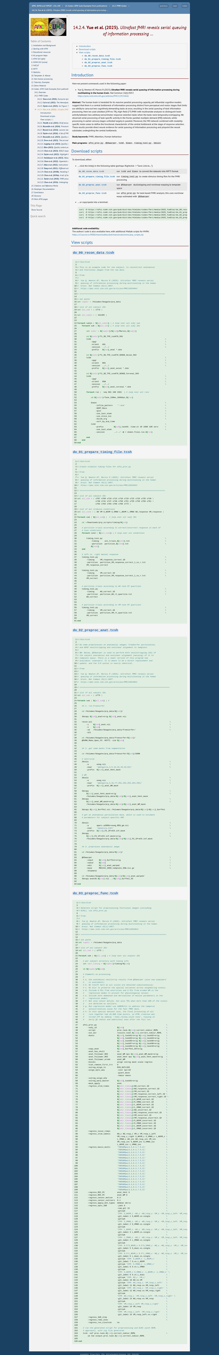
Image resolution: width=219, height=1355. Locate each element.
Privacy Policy (95, 1352)
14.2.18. (53, 168)
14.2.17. (53, 165)
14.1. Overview (40, 92)
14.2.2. (53, 102)
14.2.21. (53, 178)
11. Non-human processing (42, 79)
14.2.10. (53, 140)
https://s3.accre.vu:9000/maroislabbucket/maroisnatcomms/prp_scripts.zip (108, 233)
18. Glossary (36, 196)
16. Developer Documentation (42, 189)
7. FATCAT (35, 65)
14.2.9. (53, 137)
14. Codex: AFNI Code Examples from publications (50, 89)
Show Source (36, 209)
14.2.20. (53, 175)
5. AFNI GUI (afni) (38, 59)
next (175, 5)
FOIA (103, 1352)
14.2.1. (53, 99)
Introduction (85, 46)
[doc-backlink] (93, 251)
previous (163, 5)
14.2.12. (53, 147)
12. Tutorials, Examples (40, 82)
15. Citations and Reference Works (44, 185)
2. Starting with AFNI (39, 48)
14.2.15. (53, 158)
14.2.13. (53, 151)
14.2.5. (53, 123)
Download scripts (87, 49)
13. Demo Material (38, 85)
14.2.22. (53, 182)
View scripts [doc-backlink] (82, 241)
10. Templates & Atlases (40, 75)
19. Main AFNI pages (39, 199)
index (184, 5)
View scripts (84, 52)
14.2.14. (53, 154)
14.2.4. (53, 109)
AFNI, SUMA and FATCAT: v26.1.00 (46, 5)
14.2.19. (53, 172)
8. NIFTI (34, 69)
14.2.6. (53, 126)
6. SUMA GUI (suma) (39, 62)
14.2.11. (53, 144)
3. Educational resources (41, 52)
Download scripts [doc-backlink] (86, 150)
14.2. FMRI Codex (41, 95)
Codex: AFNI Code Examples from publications (86, 5)
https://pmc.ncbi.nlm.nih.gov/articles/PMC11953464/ (103, 95)
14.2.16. (53, 161)
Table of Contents (40, 41)
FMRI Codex (119, 5)
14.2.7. (53, 130)
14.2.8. (53, 133)
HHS (128, 1352)
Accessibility (84, 1352)
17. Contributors (37, 192)
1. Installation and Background (43, 45)
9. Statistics (35, 72)
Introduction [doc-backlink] (82, 74)
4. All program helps (39, 55)
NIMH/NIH (135, 1352)
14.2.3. (53, 106)
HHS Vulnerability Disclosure (116, 1352)
